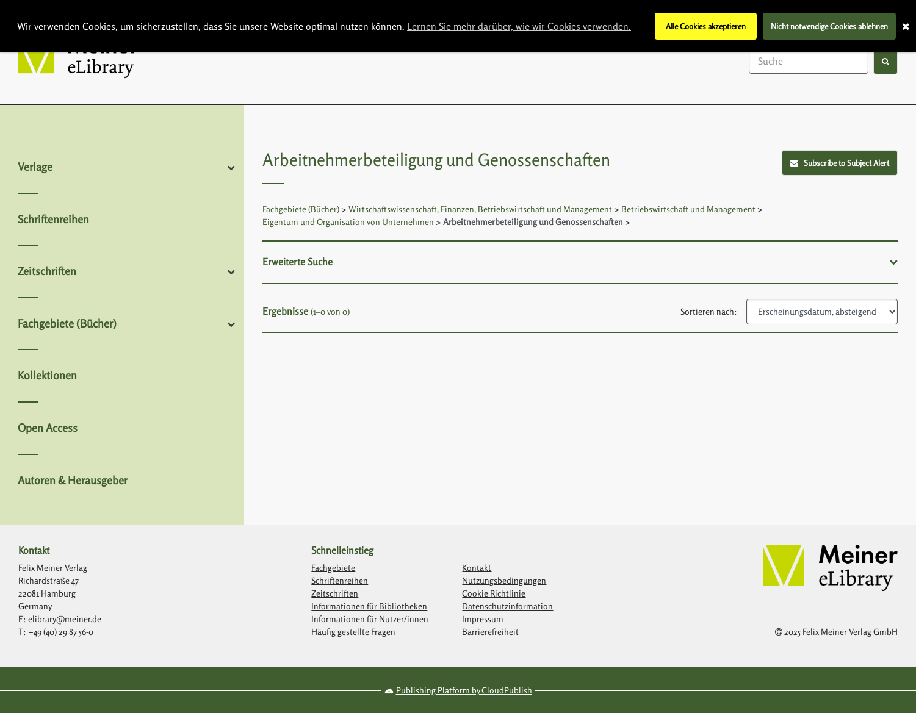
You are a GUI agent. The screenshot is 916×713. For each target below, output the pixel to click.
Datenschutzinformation (507, 606)
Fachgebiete (333, 567)
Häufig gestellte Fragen (353, 631)
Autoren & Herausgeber (73, 480)
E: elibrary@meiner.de (59, 619)
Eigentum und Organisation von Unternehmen (348, 222)
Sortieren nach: (708, 311)
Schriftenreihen (53, 219)
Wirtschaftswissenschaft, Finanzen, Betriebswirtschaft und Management (480, 209)
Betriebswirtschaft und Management (688, 209)
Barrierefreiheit (490, 631)
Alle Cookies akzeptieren (706, 26)
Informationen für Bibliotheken (369, 606)
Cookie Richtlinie (493, 593)
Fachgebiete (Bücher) (67, 323)
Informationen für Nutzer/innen (369, 619)
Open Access (48, 427)
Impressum (482, 619)
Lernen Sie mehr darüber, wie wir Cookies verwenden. (519, 26)
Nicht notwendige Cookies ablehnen (829, 26)
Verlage (35, 166)
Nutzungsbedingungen (504, 580)
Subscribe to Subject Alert (840, 163)
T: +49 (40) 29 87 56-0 (55, 631)
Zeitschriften (47, 271)
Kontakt (476, 567)
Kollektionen (47, 375)
